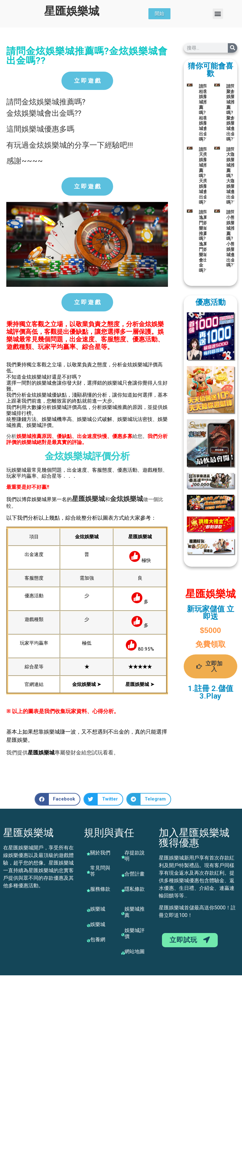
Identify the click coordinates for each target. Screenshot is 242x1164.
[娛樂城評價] (122, 934)
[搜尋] (232, 48)
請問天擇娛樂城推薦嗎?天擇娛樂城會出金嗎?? (203, 176)
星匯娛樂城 (71, 11)
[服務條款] (88, 890)
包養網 (97, 939)
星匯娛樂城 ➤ (139, 684)
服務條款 (100, 889)
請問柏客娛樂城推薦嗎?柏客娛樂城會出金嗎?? (203, 113)
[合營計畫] (122, 875)
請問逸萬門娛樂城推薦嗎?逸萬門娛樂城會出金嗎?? (203, 241)
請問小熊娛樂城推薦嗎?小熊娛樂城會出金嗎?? (231, 239)
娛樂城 (95, 499)
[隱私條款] (122, 890)
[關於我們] (88, 853)
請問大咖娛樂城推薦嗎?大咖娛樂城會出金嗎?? (231, 176)
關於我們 (100, 853)
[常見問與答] (88, 872)
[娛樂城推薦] (122, 913)
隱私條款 (134, 889)
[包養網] (88, 940)
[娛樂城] (88, 910)
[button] (218, 14)
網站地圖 (134, 951)
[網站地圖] (122, 952)
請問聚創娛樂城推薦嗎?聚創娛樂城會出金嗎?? (231, 113)
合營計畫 (134, 874)
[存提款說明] (122, 857)
